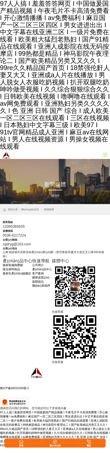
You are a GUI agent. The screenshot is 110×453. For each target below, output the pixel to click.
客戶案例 (38, 273)
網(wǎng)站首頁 (30, 209)
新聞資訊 (38, 281)
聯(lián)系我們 (41, 285)
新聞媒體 (49, 209)
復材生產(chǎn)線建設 (17, 273)
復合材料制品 (11, 269)
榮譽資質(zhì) (41, 277)
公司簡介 (38, 265)
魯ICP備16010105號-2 (14, 388)
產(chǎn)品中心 (42, 269)
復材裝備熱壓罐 (13, 265)
